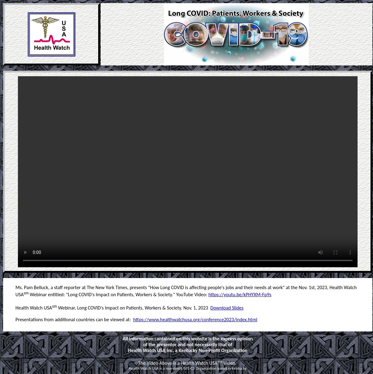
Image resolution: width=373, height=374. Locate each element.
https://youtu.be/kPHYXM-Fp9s (239, 294)
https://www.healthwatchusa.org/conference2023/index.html (195, 319)
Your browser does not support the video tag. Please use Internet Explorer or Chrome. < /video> (188, 171)
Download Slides (226, 308)
